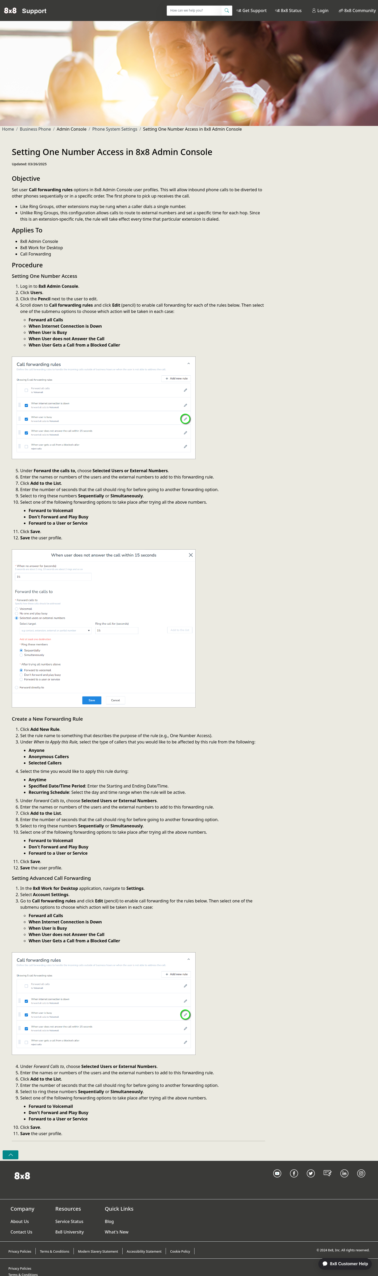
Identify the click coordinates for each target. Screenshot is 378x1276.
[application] (342, 1264)
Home (8, 129)
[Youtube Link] (277, 1180)
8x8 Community (360, 10)
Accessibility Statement (144, 1251)
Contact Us (21, 1232)
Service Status (69, 1221)
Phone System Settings (114, 129)
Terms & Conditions (54, 1251)
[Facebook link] (294, 1180)
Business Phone (35, 129)
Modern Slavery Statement (98, 1251)
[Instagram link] (361, 1180)
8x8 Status (291, 10)
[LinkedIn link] (344, 1180)
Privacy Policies (19, 1251)
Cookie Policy (180, 1251)
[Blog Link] (327, 1180)
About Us (19, 1221)
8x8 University (69, 1232)
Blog (109, 1221)
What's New (116, 1232)
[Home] (25, 10)
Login (320, 10)
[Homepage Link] (22, 1175)
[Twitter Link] (311, 1180)
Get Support (254, 10)
